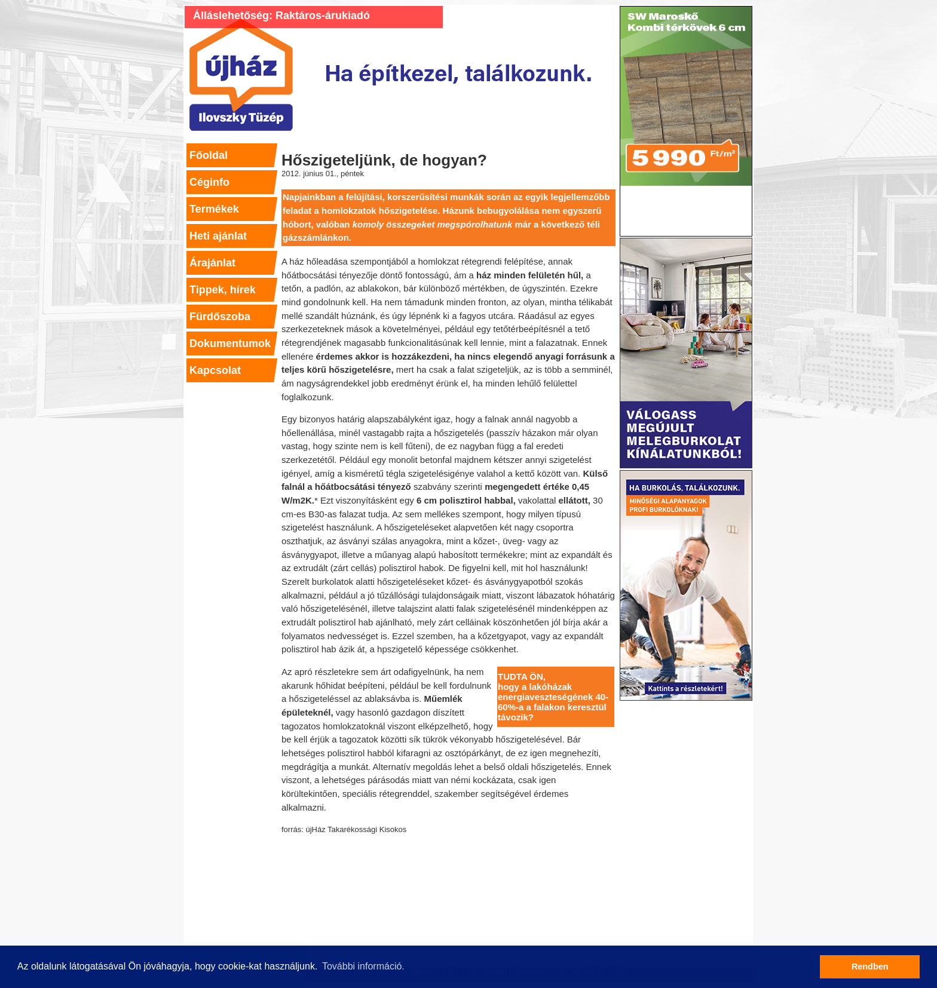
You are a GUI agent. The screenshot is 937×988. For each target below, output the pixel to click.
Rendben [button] (870, 966)
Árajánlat (212, 263)
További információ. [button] (363, 966)
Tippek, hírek (222, 290)
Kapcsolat (215, 370)
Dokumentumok (230, 343)
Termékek (214, 209)
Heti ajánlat (218, 236)
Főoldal (208, 155)
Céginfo (209, 182)
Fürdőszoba (219, 317)
